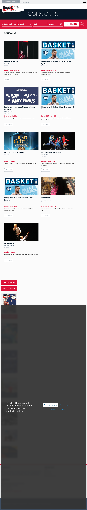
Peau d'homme (46, 198)
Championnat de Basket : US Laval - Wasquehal (57, 107)
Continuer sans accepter (58, 397)
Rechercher (71, 24)
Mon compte (25, 2)
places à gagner (9, 288)
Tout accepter (50, 393)
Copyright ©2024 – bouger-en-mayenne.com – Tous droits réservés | (21, 503)
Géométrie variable (11, 62)
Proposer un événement (11, 1)
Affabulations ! (9, 243)
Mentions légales (46, 503)
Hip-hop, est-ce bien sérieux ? (51, 152)
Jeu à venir (45, 79)
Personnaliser (66, 393)
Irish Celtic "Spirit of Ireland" (14, 152)
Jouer (7, 79)
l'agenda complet (9, 282)
